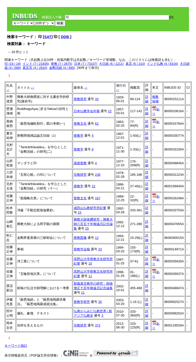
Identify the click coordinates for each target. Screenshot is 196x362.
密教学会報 (82, 249)
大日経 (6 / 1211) (111, 64)
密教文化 (80, 123)
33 (97, 99)
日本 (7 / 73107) (85, 64)
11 (90, 276)
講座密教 (80, 163)
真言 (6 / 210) (135, 64)
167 (98, 198)
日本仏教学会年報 (87, 111)
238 (98, 174)
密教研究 (80, 99)
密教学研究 (82, 302)
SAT (47, 37)
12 (97, 238)
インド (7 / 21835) (36, 64)
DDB (65, 37)
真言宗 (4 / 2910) (35, 68)
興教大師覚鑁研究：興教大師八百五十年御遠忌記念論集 (93, 224)
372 (98, 325)
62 (97, 123)
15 (79, 212)
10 (90, 263)
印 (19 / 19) (13, 64)
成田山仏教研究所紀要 (90, 208)
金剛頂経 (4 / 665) (62, 68)
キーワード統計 (16, 345)
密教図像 (80, 238)
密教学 (78, 135)
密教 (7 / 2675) (61, 64)
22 (110, 111)
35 (100, 302)
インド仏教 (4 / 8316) (162, 64)
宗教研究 (80, 174)
